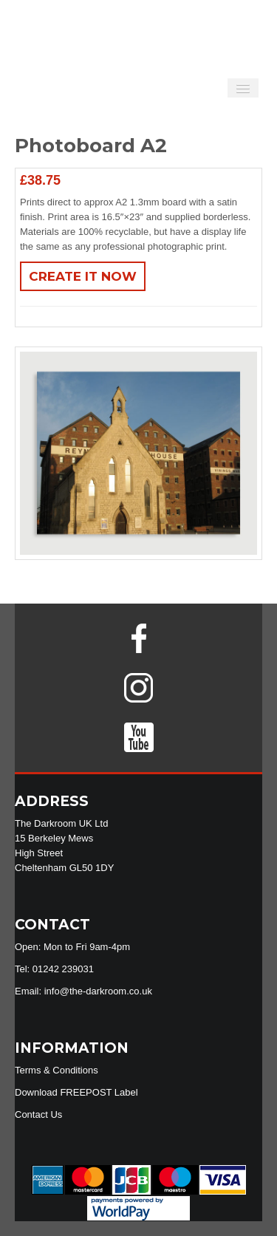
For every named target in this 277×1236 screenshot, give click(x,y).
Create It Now (83, 276)
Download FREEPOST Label (76, 1092)
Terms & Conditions (56, 1070)
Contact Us (38, 1114)
